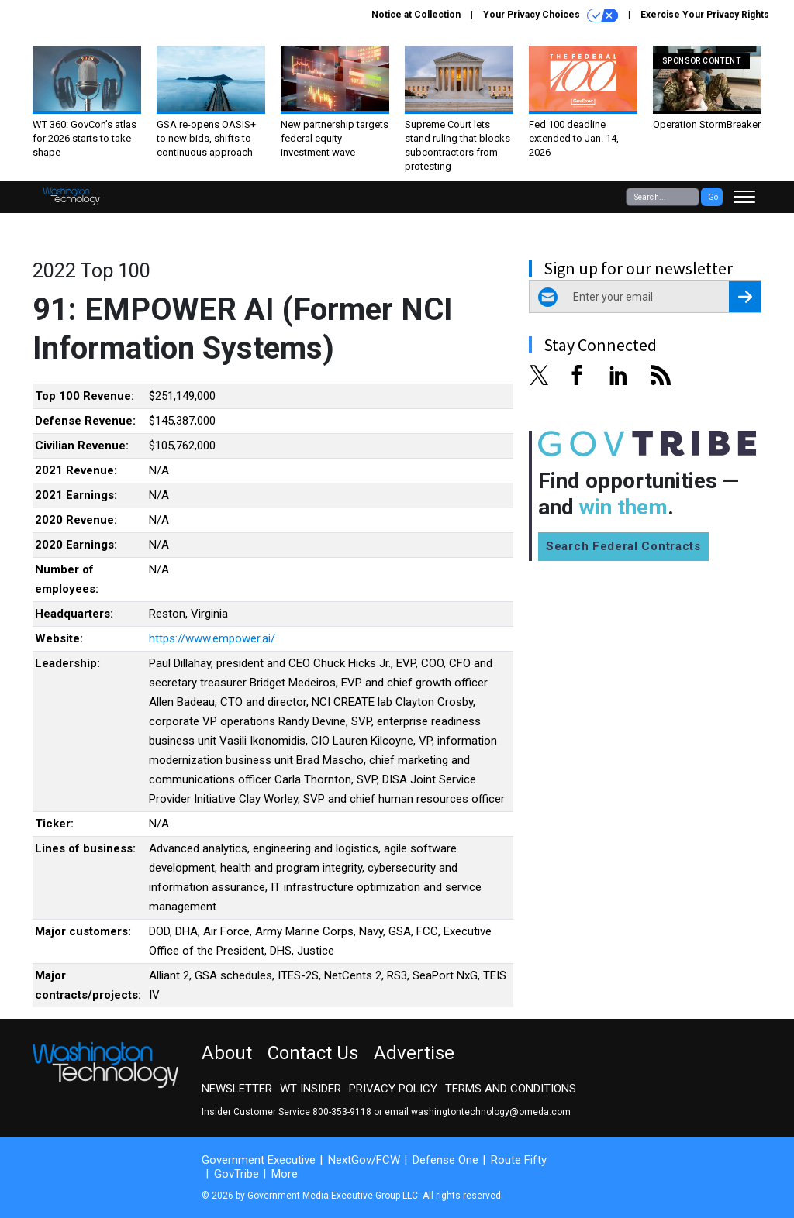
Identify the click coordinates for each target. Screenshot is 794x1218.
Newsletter (237, 1089)
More (284, 1174)
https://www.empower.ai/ (212, 638)
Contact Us (313, 1053)
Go (713, 197)
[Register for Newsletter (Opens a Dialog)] (745, 296)
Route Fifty (519, 1160)
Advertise (414, 1053)
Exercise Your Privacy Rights (704, 14)
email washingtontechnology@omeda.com (478, 1111)
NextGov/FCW (364, 1160)
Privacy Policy (393, 1089)
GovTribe (236, 1174)
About (227, 1053)
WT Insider (310, 1089)
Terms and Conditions (510, 1089)
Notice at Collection (416, 14)
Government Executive (259, 1160)
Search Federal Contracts (623, 546)
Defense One (445, 1160)
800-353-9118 (341, 1111)
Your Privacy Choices (550, 15)
